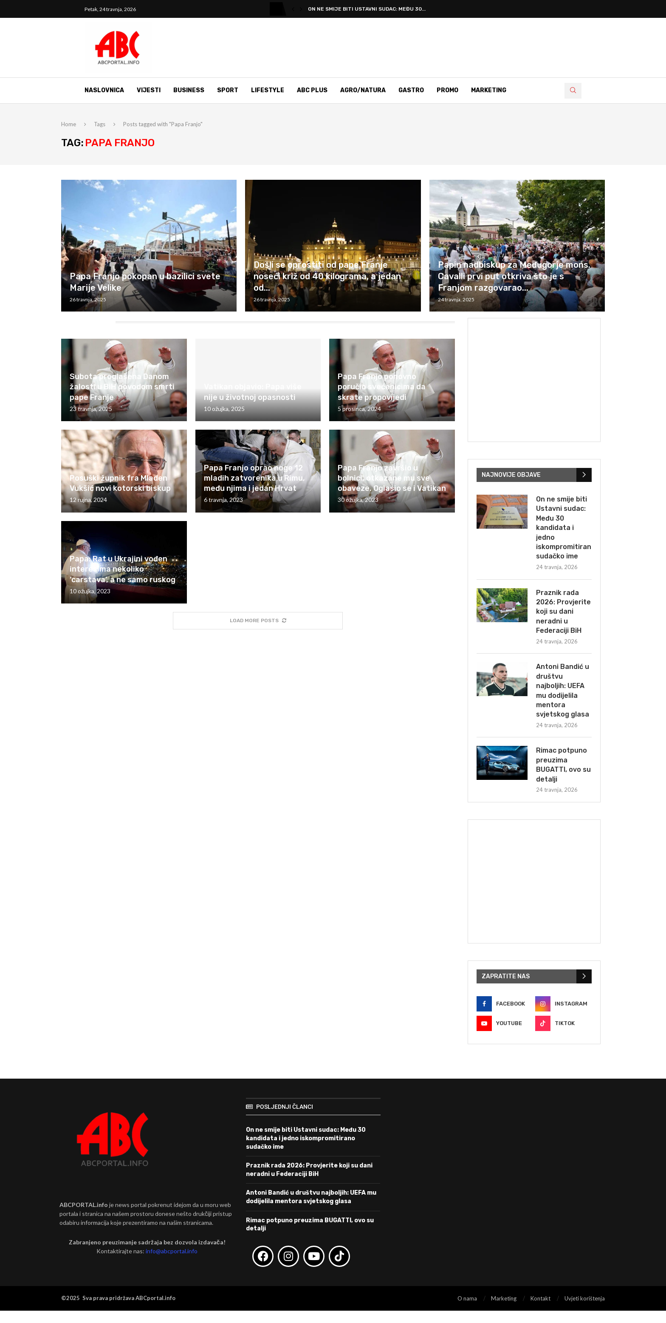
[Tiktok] (563, 1023)
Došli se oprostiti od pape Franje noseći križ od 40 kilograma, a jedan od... (327, 276)
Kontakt (540, 1298)
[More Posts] (258, 620)
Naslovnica (104, 90)
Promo (447, 90)
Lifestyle (267, 90)
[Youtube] (505, 1023)
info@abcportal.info (172, 1251)
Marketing (488, 90)
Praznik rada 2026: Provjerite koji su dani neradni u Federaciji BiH (563, 612)
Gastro (411, 90)
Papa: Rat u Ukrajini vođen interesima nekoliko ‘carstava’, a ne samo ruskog (122, 569)
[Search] (572, 91)
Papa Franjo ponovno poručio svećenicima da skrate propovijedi (382, 387)
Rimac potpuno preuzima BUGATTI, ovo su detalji (563, 764)
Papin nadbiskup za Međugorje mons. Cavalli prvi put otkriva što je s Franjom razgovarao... (514, 276)
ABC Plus (312, 90)
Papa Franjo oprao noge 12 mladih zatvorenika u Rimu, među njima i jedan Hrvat (254, 478)
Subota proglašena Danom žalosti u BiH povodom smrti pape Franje (122, 387)
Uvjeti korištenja (584, 1298)
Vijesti (149, 90)
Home (68, 124)
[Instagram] (563, 1003)
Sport (227, 90)
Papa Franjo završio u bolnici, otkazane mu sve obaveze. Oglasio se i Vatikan (392, 478)
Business (188, 90)
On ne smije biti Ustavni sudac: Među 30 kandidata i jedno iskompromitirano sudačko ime (564, 527)
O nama (467, 1298)
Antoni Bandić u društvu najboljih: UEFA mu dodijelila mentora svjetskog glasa (562, 690)
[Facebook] (505, 1003)
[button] (293, 9)
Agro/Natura (363, 90)
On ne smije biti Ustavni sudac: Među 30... (367, 9)
